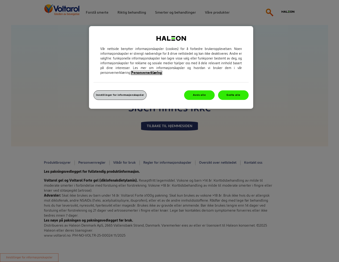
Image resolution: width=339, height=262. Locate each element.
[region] (171, 67)
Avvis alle (199, 95)
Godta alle (233, 95)
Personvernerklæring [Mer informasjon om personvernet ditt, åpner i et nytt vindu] (146, 72)
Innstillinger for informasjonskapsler (120, 95)
